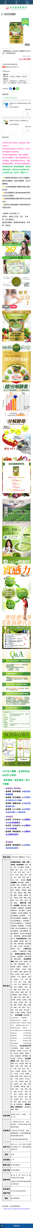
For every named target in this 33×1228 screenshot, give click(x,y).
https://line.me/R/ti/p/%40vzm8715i (17, 1209)
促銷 (4, 67)
